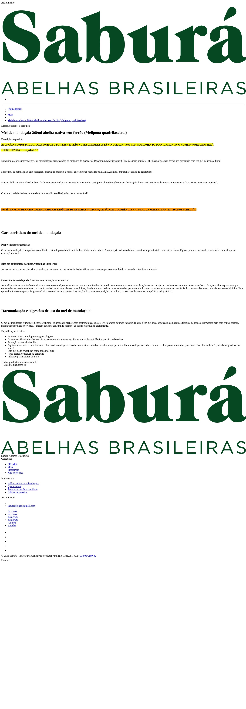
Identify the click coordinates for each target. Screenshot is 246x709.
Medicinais (13, 469)
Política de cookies (17, 492)
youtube (12, 522)
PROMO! (12, 464)
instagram (13, 517)
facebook (12, 511)
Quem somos (14, 486)
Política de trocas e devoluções (23, 483)
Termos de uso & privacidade (22, 489)
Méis (10, 114)
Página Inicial (15, 109)
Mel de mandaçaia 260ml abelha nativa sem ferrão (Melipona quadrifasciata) (47, 120)
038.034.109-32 (88, 555)
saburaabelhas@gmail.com (21, 505)
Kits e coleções (15, 472)
